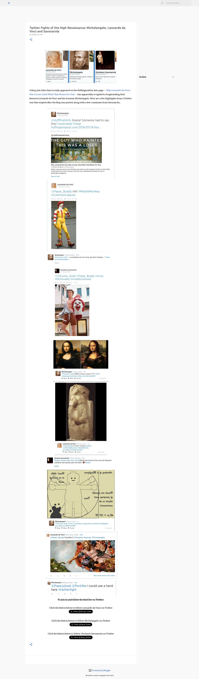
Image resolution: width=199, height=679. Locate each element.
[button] (30, 39)
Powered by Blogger (99, 670)
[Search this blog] (178, 3)
